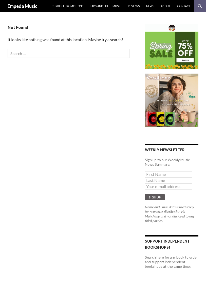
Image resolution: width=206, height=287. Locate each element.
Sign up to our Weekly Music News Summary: (167, 162)
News (150, 6)
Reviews (134, 6)
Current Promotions (67, 6)
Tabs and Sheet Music (105, 6)
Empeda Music (22, 6)
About (166, 6)
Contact (184, 6)
